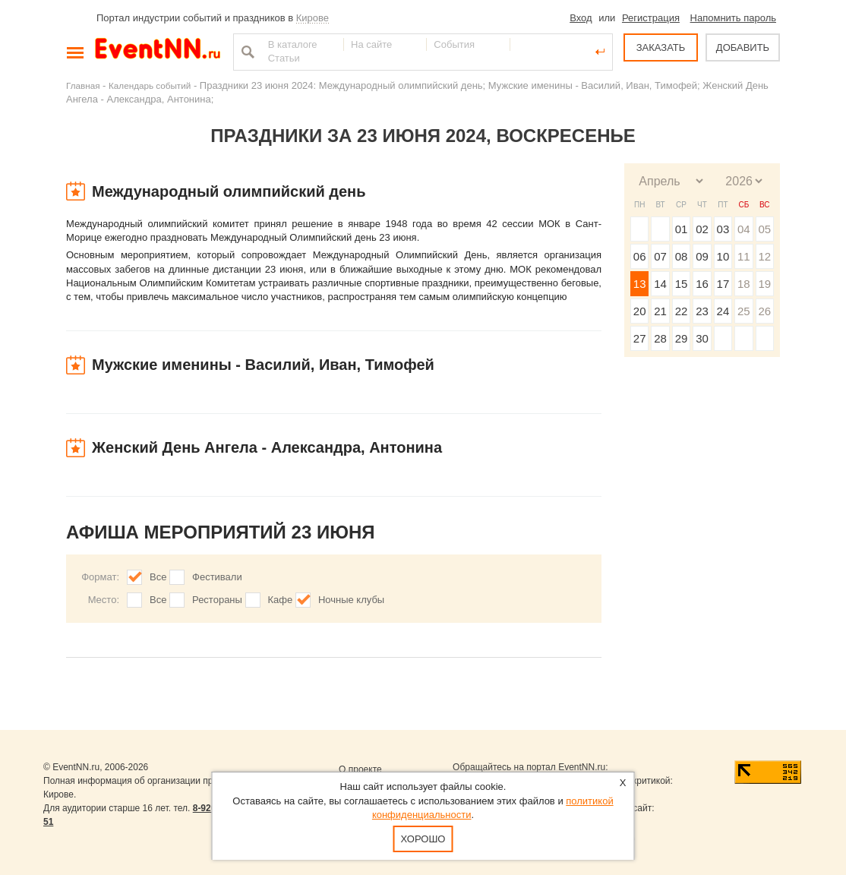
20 (639, 311)
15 (681, 283)
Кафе (280, 599)
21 (660, 311)
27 (639, 338)
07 (660, 256)
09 (702, 256)
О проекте (360, 769)
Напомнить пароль (733, 18)
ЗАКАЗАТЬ (661, 47)
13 (639, 283)
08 (681, 256)
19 (764, 283)
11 (743, 256)
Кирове (312, 18)
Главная (82, 85)
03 (723, 229)
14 (660, 283)
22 (681, 311)
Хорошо (423, 839)
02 (702, 229)
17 (723, 283)
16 (702, 283)
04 (743, 229)
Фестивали (217, 577)
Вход (581, 18)
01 (681, 229)
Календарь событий (150, 85)
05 (764, 229)
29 (681, 338)
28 (660, 338)
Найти (246, 51)
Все (158, 577)
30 (702, 338)
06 (639, 256)
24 (723, 311)
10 (723, 256)
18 (743, 283)
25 (743, 311)
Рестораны (217, 599)
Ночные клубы (351, 599)
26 (764, 311)
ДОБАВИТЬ (742, 47)
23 (702, 311)
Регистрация (651, 18)
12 (764, 256)
